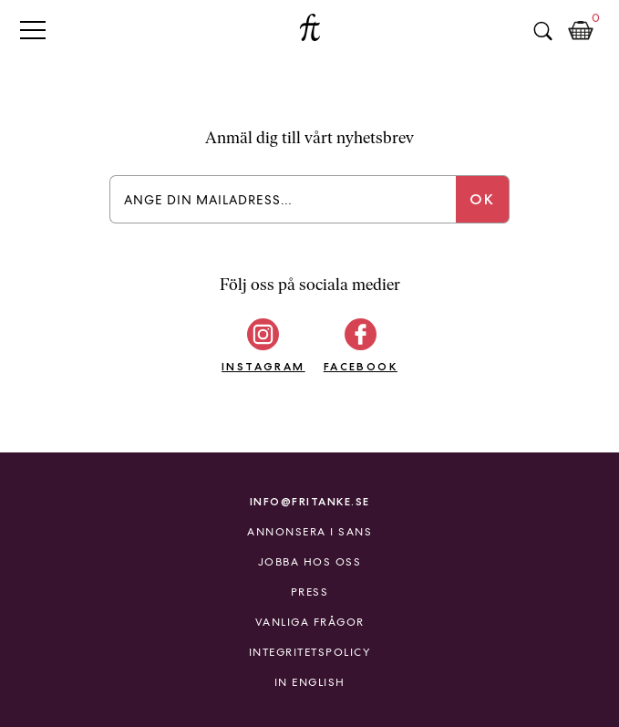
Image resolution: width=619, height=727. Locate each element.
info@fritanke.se (310, 501)
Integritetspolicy (310, 652)
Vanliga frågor (310, 622)
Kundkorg (580, 31)
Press (310, 592)
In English (310, 682)
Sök (542, 31)
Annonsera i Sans (309, 531)
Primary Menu (32, 30)
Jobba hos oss (310, 562)
